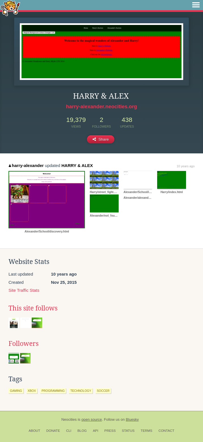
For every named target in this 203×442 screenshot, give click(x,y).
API (95, 431)
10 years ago (186, 166)
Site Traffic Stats (23, 290)
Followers (23, 343)
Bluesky (132, 419)
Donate (53, 431)
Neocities (69, 419)
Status (128, 431)
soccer (103, 390)
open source (92, 419)
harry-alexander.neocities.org (101, 106)
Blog (82, 431)
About (34, 431)
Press (110, 431)
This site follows (32, 308)
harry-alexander (26, 165)
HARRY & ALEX (77, 165)
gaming (16, 390)
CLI (68, 431)
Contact (166, 431)
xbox (32, 390)
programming (53, 390)
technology (80, 390)
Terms (146, 431)
